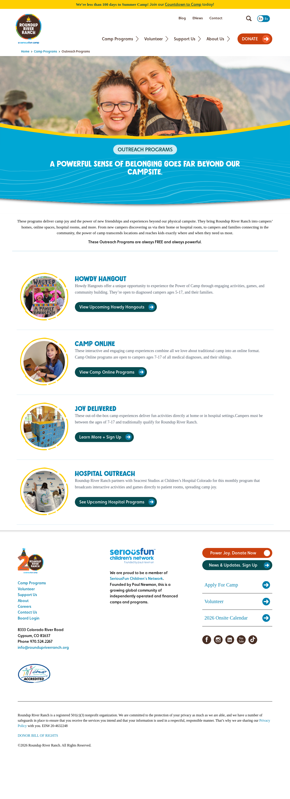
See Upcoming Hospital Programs (111, 501)
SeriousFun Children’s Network (136, 578)
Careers (24, 606)
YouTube (241, 639)
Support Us (184, 38)
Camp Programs (117, 38)
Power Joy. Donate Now (233, 552)
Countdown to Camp (183, 4)
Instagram (218, 639)
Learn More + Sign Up (100, 437)
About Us (215, 38)
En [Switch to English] (261, 18)
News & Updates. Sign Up (233, 565)
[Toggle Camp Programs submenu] (137, 39)
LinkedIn (229, 639)
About (23, 600)
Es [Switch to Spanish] (266, 18)
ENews (198, 18)
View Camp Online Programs (106, 372)
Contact (215, 18)
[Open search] (248, 18)
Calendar (237, 18)
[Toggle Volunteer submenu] (166, 39)
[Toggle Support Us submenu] (199, 39)
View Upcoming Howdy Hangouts (111, 306)
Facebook (206, 639)
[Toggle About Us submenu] (228, 39)
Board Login (28, 618)
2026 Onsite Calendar (226, 618)
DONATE (250, 38)
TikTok (252, 639)
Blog (182, 18)
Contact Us (27, 612)
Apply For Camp (221, 585)
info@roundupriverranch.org (43, 647)
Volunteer (153, 38)
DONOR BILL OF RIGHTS (38, 735)
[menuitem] (182, 18)
